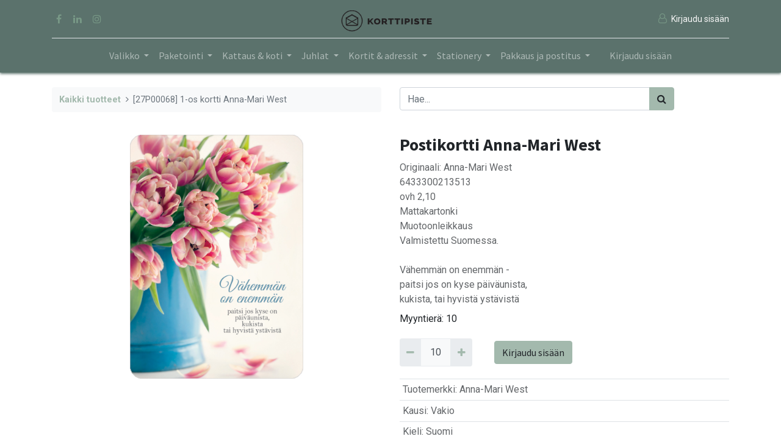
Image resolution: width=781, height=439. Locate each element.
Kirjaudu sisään (641, 55)
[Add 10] (461, 352)
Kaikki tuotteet (90, 100)
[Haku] (661, 98)
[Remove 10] (410, 352)
